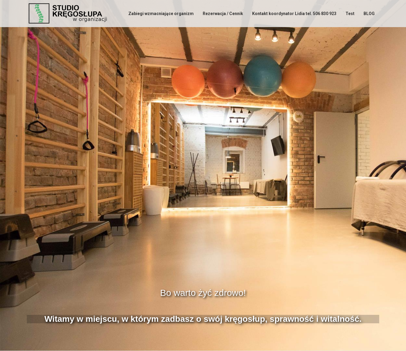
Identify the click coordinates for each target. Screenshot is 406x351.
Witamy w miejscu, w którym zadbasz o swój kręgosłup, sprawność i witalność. (202, 319)
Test (349, 13)
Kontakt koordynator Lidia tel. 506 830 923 (294, 13)
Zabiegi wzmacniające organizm (161, 13)
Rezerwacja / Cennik (223, 13)
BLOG (369, 13)
